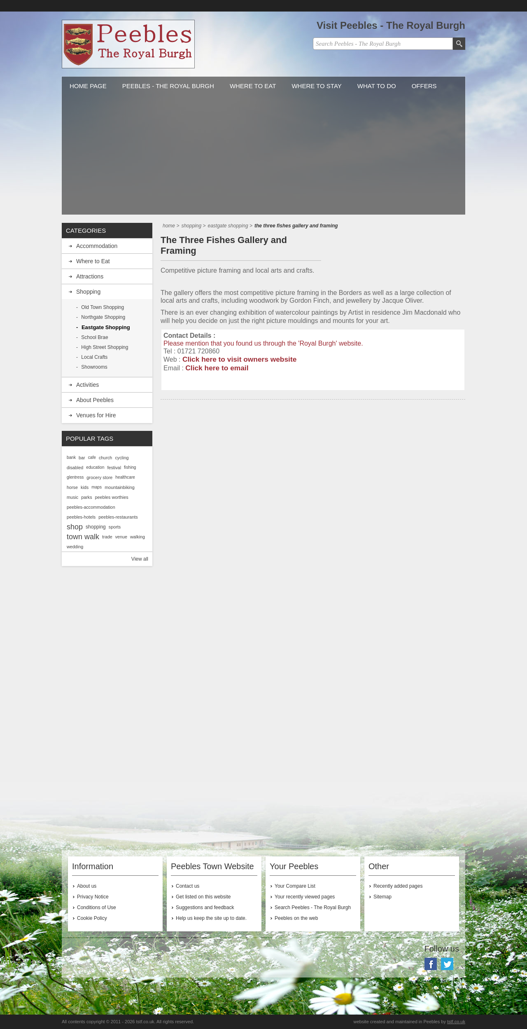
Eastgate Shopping (106, 327)
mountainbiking (120, 487)
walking (137, 536)
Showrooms (94, 367)
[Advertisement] (263, 157)
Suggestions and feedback (205, 907)
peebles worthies (111, 497)
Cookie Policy (92, 918)
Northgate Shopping (103, 317)
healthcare (125, 477)
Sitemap (382, 897)
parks (86, 497)
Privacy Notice (93, 897)
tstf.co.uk (456, 1021)
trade (107, 536)
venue (121, 536)
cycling (121, 457)
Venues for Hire (96, 415)
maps (96, 487)
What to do (376, 85)
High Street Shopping (104, 347)
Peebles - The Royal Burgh (168, 85)
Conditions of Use (96, 907)
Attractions (89, 276)
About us (86, 886)
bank (71, 457)
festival (114, 467)
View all (139, 559)
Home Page (88, 85)
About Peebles (95, 400)
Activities (87, 384)
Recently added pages (397, 886)
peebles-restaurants (118, 516)
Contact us (187, 886)
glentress (75, 477)
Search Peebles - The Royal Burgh (313, 907)
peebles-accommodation (91, 507)
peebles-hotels (81, 516)
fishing (130, 467)
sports (115, 526)
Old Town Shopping (102, 307)
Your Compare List (295, 886)
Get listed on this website (203, 897)
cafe (92, 457)
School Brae (94, 337)
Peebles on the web (296, 918)
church (105, 457)
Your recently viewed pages (305, 897)
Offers (424, 85)
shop (75, 527)
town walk (83, 537)
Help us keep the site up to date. (211, 918)
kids (85, 487)
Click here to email (216, 368)
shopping (96, 527)
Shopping (88, 291)
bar (82, 457)
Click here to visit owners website (239, 359)
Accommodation (96, 246)
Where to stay (316, 85)
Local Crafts (94, 357)
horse (72, 487)
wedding (75, 546)
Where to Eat (253, 85)
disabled (75, 467)
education (95, 467)
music (72, 497)
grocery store (99, 477)
